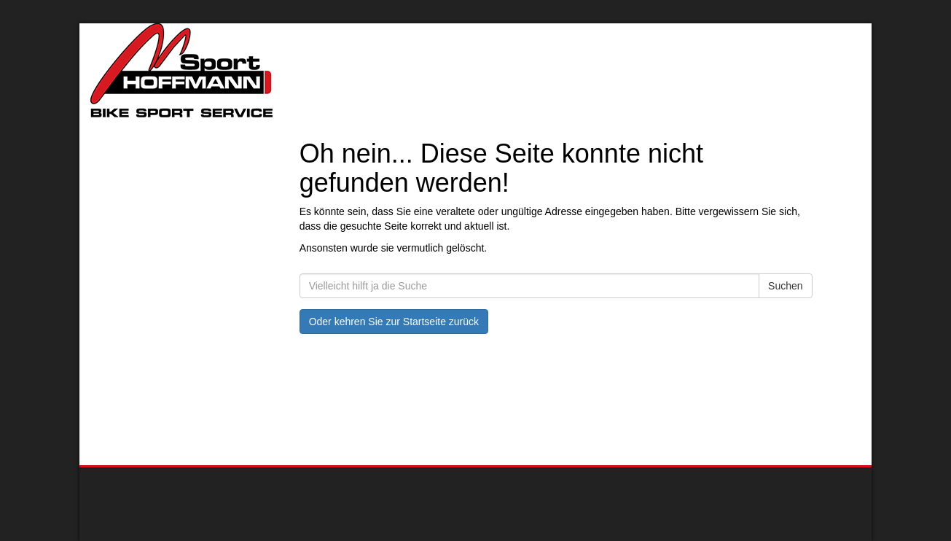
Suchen (785, 286)
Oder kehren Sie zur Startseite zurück (394, 321)
